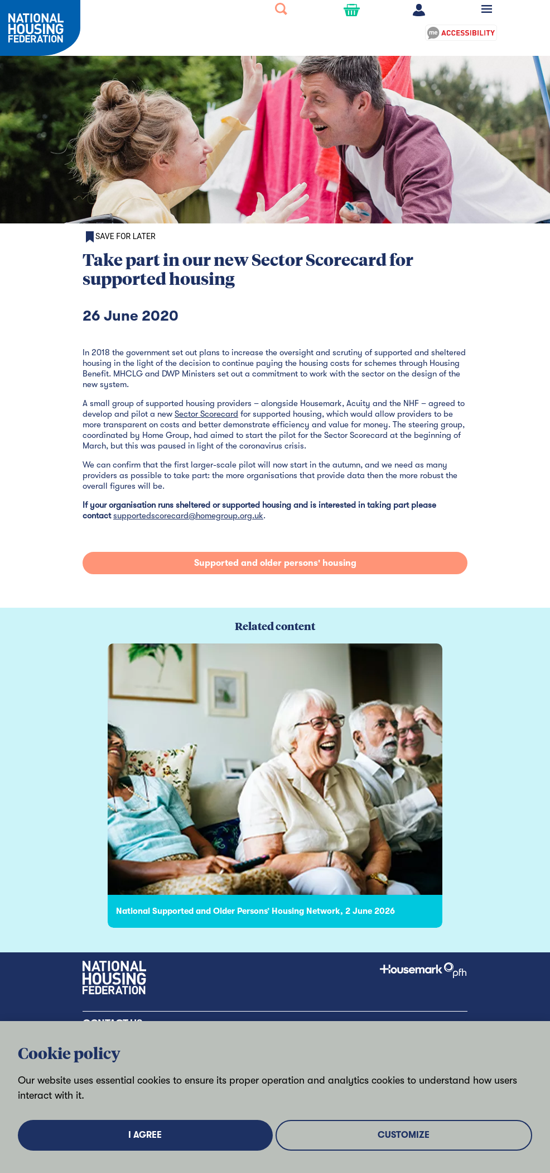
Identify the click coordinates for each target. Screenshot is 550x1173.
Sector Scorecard (206, 414)
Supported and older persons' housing (275, 563)
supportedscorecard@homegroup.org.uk (188, 516)
